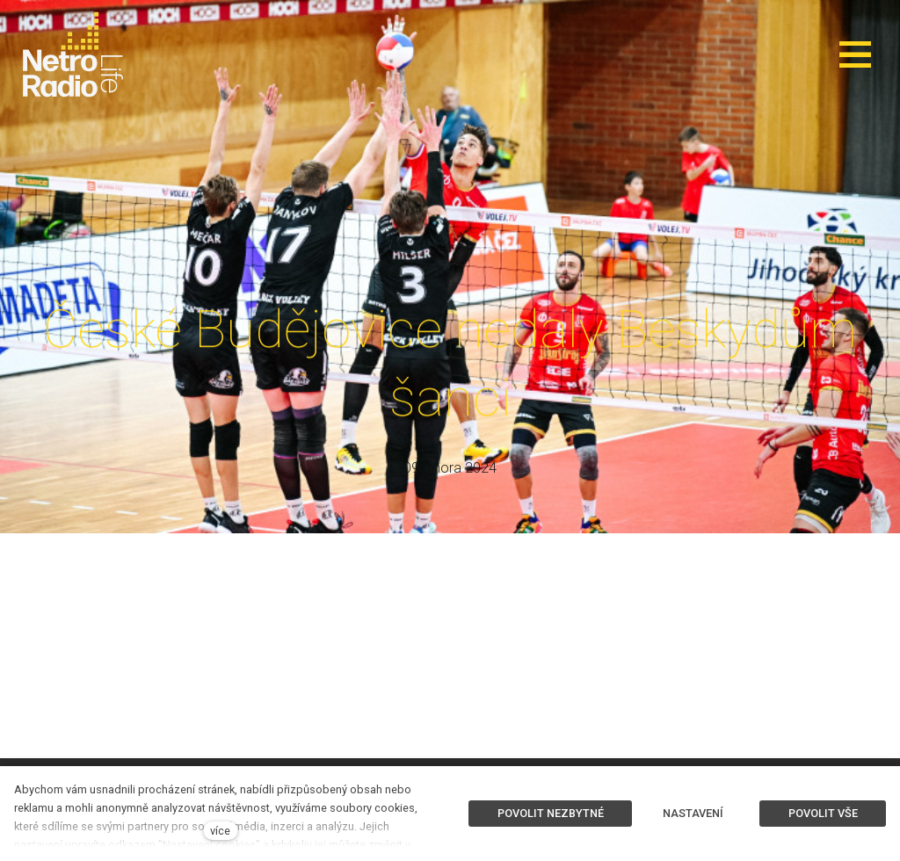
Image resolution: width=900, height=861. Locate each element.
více (220, 830)
